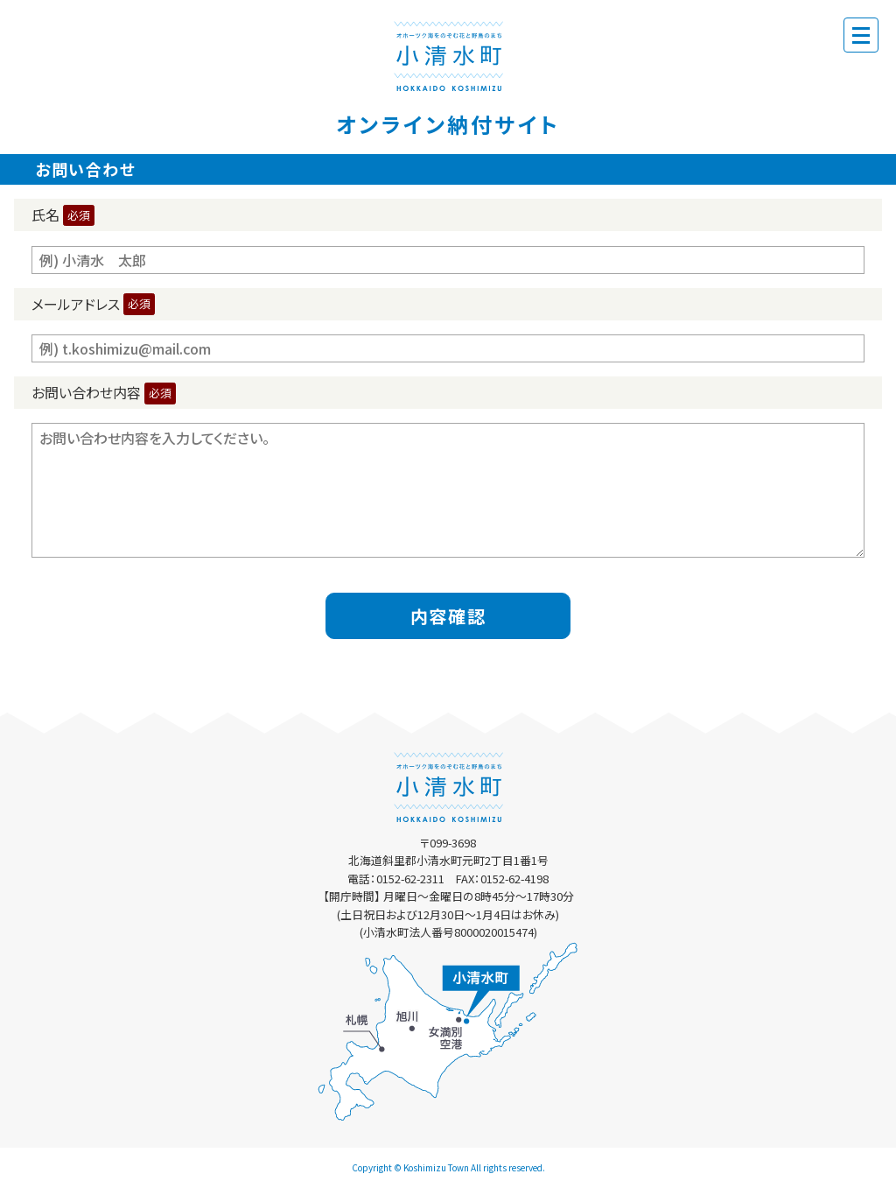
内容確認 (448, 616)
